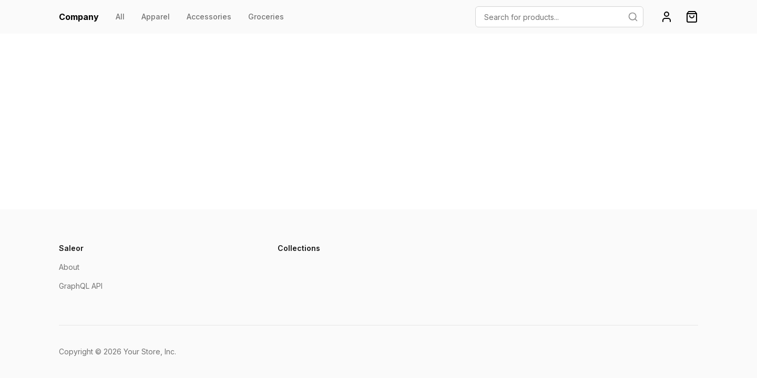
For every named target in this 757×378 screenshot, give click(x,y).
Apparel (155, 16)
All (120, 16)
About (69, 266)
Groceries (266, 16)
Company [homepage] (79, 17)
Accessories (209, 16)
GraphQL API (81, 285)
